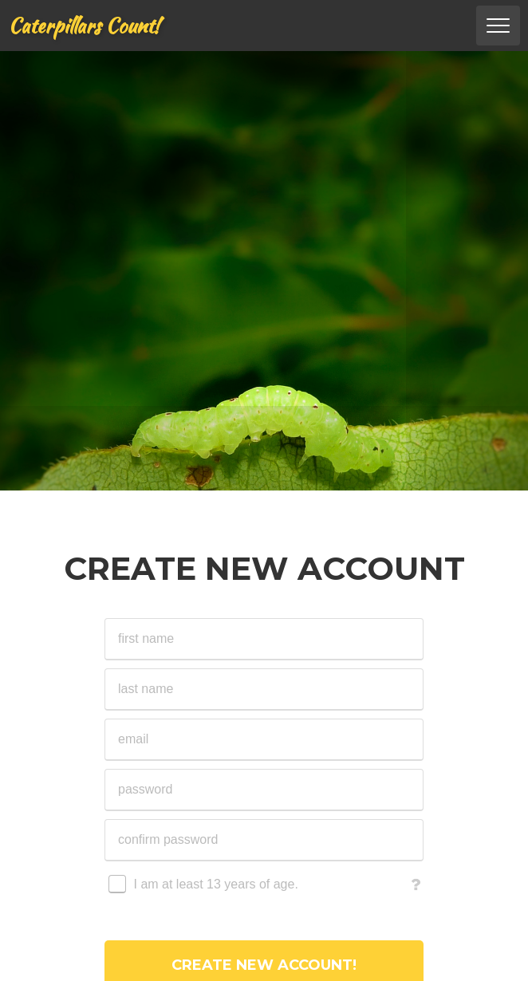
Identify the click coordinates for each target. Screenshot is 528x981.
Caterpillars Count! (84, 25)
